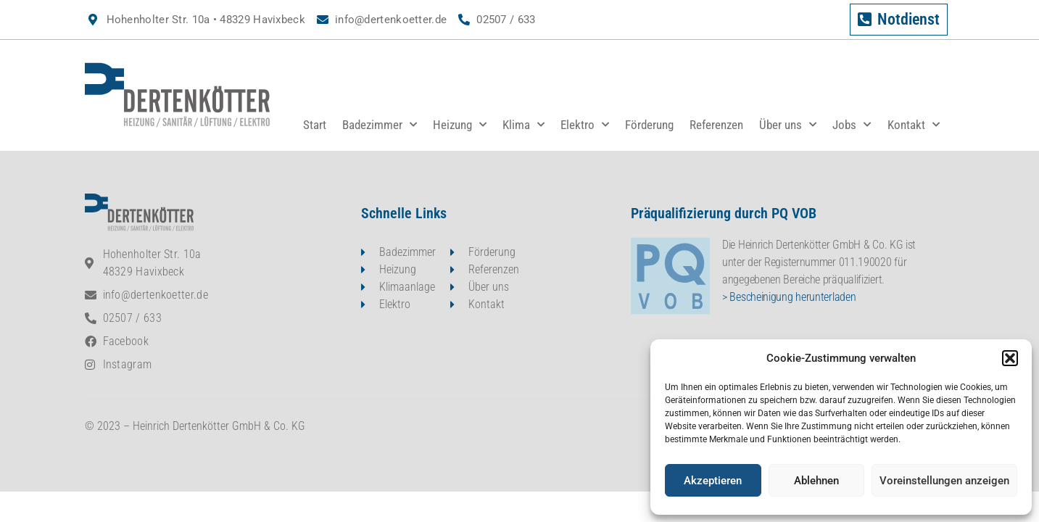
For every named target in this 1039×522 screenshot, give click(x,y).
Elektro (584, 124)
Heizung (460, 124)
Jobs (851, 124)
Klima (523, 124)
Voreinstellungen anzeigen (944, 480)
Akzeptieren (713, 480)
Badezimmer (379, 124)
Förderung (649, 124)
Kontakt (913, 124)
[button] (1010, 358)
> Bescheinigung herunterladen (789, 297)
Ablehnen (816, 480)
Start (314, 124)
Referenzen (716, 124)
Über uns (787, 124)
